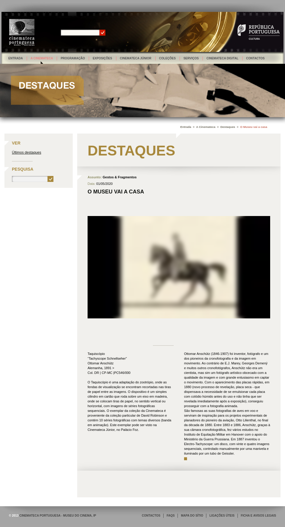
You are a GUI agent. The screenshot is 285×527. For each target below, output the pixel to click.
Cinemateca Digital (222, 58)
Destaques (227, 126)
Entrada (15, 58)
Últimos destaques (26, 152)
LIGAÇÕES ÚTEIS (221, 515)
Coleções (167, 58)
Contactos (255, 58)
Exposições (102, 58)
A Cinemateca (42, 58)
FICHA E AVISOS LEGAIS (258, 515)
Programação (73, 58)
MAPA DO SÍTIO (192, 515)
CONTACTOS (151, 515)
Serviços (191, 58)
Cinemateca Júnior (135, 58)
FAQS (171, 515)
